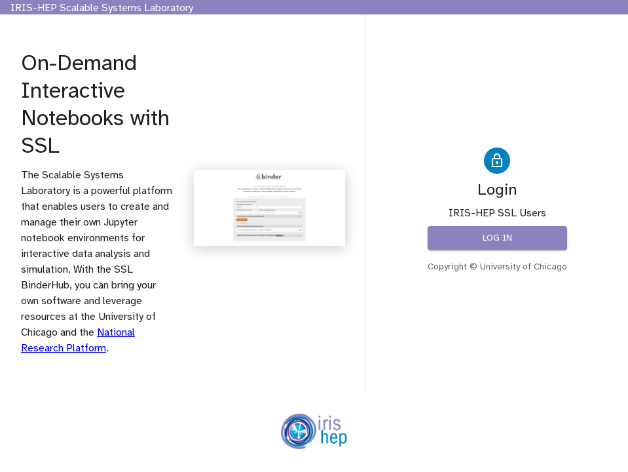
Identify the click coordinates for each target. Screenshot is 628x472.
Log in (497, 238)
